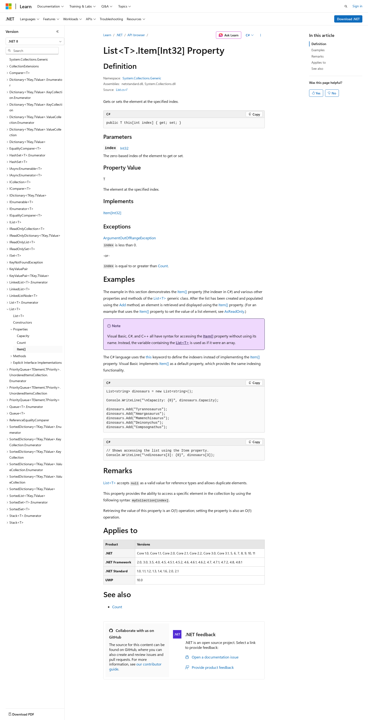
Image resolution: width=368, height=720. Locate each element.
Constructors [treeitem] (22, 322)
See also (317, 68)
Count (163, 265)
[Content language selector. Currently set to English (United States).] (27, 713)
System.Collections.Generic (142, 78)
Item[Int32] (112, 212)
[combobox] (35, 41)
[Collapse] (57, 31)
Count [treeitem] (21, 342)
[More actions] (261, 35)
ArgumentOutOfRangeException (129, 237)
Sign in (357, 6)
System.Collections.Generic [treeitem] (28, 59)
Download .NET (348, 19)
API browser (136, 35)
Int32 (124, 148)
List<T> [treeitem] (18, 316)
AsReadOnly (234, 311)
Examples (318, 50)
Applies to (318, 62)
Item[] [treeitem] (21, 349)
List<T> (159, 298)
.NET (119, 35)
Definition (318, 44)
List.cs (120, 89)
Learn (107, 35)
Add (122, 304)
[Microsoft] (9, 6)
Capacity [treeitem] (23, 335)
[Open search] (346, 6)
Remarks (317, 56)
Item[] (182, 291)
